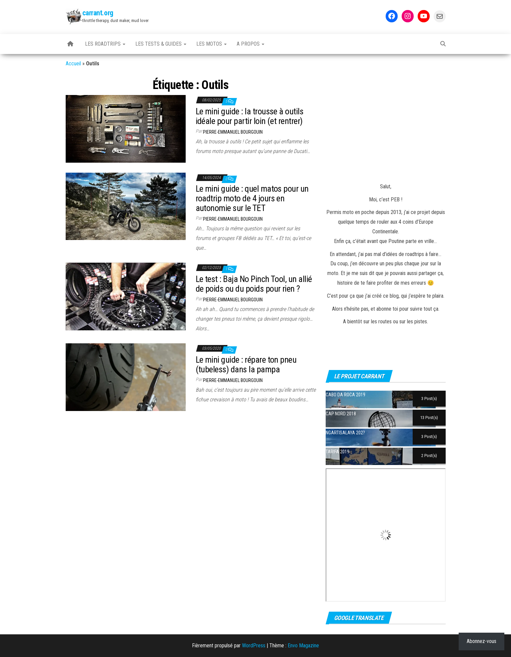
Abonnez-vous (481, 641)
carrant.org (97, 13)
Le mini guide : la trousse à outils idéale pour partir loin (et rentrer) (250, 116)
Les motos (211, 44)
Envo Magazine (303, 645)
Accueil (73, 63)
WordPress (253, 645)
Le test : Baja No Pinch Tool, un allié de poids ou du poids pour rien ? (254, 284)
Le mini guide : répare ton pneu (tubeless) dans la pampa (246, 364)
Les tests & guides (160, 44)
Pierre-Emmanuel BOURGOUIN (233, 132)
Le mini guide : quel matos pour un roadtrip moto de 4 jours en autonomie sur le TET (252, 198)
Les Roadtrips (105, 44)
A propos (250, 44)
